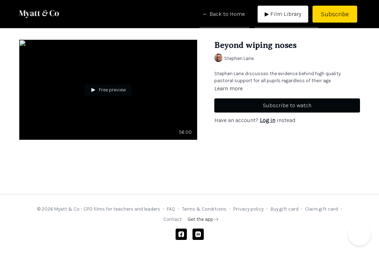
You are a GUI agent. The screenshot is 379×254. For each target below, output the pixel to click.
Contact (172, 219)
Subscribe (335, 14)
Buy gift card (284, 209)
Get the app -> (203, 219)
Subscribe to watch (287, 105)
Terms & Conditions (204, 209)
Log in (267, 120)
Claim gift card (321, 209)
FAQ (171, 209)
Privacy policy (248, 209)
